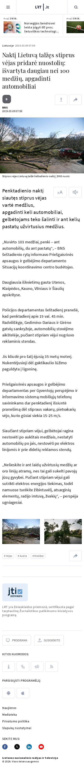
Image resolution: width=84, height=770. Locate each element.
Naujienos (9, 708)
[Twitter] (17, 746)
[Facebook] (5, 746)
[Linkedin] (29, 746)
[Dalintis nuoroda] (75, 100)
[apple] (23, 693)
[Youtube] (41, 746)
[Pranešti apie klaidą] (61, 100)
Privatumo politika (15, 721)
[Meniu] (8, 7)
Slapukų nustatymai (16, 728)
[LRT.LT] (42, 6)
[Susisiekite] (49, 640)
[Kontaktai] (23, 667)
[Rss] (51, 667)
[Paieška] (76, 7)
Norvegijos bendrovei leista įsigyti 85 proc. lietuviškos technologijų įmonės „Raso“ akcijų (41, 27)
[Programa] (16, 640)
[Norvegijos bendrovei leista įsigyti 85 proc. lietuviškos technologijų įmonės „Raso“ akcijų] (13, 27)
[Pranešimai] (37, 667)
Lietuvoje (8, 45)
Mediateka (9, 715)
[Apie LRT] (8, 667)
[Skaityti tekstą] (75, 192)
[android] (8, 693)
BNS (5, 107)
